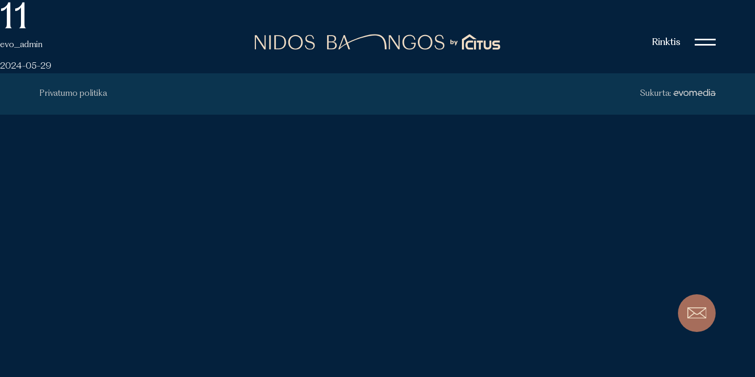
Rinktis (666, 42)
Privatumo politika (73, 94)
